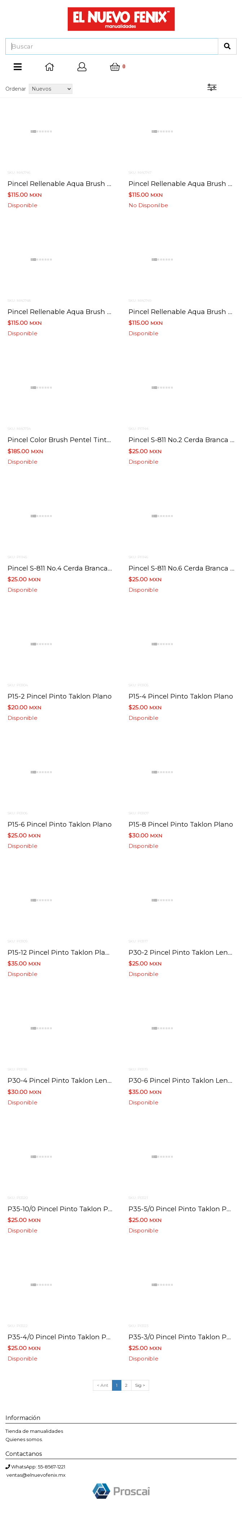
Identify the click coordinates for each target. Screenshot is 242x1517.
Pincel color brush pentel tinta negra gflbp (80, 440)
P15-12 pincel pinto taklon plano (61, 952)
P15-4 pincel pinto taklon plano (181, 696)
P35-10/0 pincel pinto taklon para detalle (75, 1209)
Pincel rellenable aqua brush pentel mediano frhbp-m (98, 184)
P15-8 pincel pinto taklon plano (181, 824)
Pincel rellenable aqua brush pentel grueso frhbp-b (95, 312)
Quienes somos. (24, 1439)
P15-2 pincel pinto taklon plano (60, 696)
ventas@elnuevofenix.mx (36, 1475)
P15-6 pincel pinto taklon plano (60, 824)
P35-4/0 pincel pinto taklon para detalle (75, 1337)
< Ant (102, 1385)
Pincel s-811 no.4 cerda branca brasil (67, 568)
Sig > (140, 1385)
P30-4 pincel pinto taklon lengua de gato (78, 1080)
